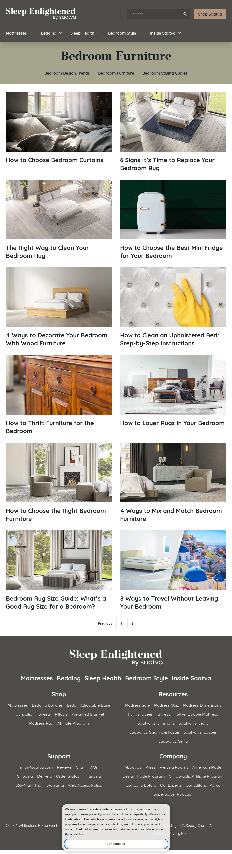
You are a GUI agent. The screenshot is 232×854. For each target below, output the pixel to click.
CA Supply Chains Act (197, 825)
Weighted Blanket (88, 713)
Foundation (24, 713)
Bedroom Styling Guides (165, 73)
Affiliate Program (73, 723)
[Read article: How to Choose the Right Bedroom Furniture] (59, 482)
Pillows (61, 713)
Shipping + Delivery (34, 775)
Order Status (67, 775)
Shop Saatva (210, 14)
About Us (133, 767)
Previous (105, 623)
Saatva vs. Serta (173, 741)
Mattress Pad (41, 723)
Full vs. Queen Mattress (149, 713)
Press (150, 767)
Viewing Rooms (174, 767)
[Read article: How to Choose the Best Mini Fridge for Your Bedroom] (173, 220)
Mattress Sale (137, 705)
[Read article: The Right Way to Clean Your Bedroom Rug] (59, 220)
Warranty (55, 785)
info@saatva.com (36, 767)
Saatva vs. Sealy (194, 723)
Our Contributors (141, 785)
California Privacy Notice (172, 833)
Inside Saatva (166, 33)
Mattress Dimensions (202, 705)
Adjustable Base (95, 705)
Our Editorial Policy (203, 785)
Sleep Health (85, 33)
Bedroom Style (125, 33)
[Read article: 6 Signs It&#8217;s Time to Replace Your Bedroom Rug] (173, 132)
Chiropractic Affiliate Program (196, 775)
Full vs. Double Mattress (196, 713)
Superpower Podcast (173, 793)
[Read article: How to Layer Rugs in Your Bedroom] (173, 391)
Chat (80, 767)
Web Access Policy (85, 785)
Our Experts (171, 785)
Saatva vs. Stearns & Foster (154, 731)
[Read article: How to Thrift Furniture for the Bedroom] (59, 395)
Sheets (45, 713)
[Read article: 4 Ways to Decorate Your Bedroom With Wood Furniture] (59, 307)
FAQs (93, 767)
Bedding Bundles (47, 705)
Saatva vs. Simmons (156, 723)
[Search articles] (158, 14)
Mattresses (19, 33)
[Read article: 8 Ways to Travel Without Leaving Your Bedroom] (173, 570)
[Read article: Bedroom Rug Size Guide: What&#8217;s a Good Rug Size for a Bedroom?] (59, 570)
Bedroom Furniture (116, 73)
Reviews (64, 767)
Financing (92, 775)
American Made (206, 767)
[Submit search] (185, 14)
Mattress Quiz (166, 705)
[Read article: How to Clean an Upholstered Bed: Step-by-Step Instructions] (173, 307)
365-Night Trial (29, 785)
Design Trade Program (143, 775)
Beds (71, 705)
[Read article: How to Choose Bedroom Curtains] (59, 128)
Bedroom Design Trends (67, 73)
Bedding (51, 33)
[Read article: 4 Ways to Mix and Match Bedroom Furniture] (173, 482)
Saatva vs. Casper (200, 731)
